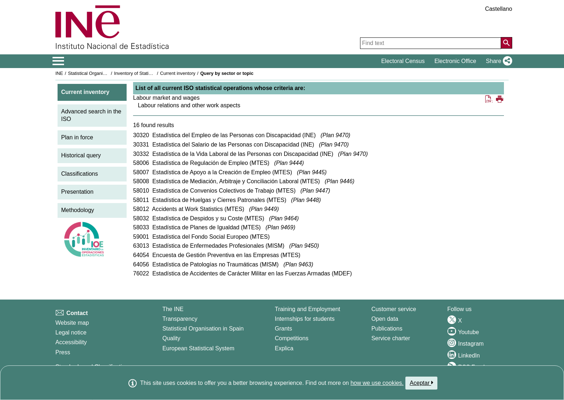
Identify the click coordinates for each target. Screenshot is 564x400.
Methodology (77, 210)
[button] (497, 61)
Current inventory (177, 73)
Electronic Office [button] (455, 61)
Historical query (81, 155)
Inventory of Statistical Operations (148, 73)
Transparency (179, 319)
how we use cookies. (377, 383)
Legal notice (70, 332)
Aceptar (421, 382)
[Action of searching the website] (506, 43)
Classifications (79, 174)
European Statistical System (198, 348)
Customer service (393, 309)
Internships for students (305, 319)
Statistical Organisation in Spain (100, 73)
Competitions (291, 338)
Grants (283, 328)
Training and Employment (307, 309)
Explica (284, 348)
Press (62, 352)
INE (59, 73)
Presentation (77, 192)
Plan (336, 135)
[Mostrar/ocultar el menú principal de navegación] (58, 61)
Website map (72, 323)
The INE (172, 309)
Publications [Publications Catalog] (386, 328)
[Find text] (430, 43)
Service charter (390, 338)
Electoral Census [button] (403, 61)
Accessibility (71, 342)
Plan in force (77, 137)
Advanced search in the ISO (91, 115)
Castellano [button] (498, 9)
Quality (171, 338)
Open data (384, 319)
